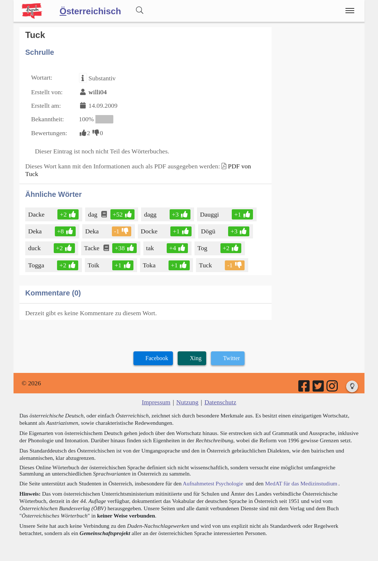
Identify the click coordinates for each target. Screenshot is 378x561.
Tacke (92, 248)
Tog (202, 248)
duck (35, 248)
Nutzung (187, 402)
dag (93, 214)
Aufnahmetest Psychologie (213, 483)
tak (150, 248)
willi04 (97, 92)
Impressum (156, 402)
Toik (94, 265)
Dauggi (210, 214)
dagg (151, 214)
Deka (35, 231)
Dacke (37, 214)
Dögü (208, 231)
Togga (36, 265)
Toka (150, 265)
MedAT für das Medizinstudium (301, 483)
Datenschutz (220, 402)
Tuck (206, 265)
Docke (150, 231)
